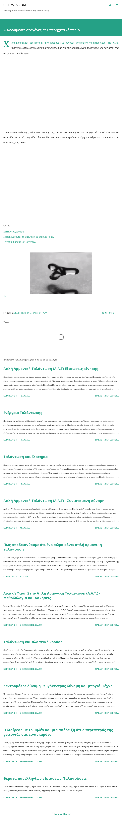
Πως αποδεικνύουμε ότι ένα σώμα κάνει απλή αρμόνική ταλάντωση (52, 547)
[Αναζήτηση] (110, 5)
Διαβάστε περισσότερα (107, 395)
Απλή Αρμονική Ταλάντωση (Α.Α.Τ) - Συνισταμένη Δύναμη (53, 500)
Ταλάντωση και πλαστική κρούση (33, 641)
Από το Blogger (61, 814)
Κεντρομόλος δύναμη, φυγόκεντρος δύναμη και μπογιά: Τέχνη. (58, 685)
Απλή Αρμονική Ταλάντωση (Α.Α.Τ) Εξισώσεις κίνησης (50, 368)
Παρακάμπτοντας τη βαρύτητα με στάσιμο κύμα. (28, 236)
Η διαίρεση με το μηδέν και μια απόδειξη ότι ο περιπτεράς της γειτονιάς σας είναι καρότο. (58, 732)
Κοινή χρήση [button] (108, 312)
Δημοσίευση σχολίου (31, 625)
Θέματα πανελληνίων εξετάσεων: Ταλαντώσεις (45, 778)
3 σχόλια (24, 576)
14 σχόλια (25, 483)
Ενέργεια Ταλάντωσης (22, 412)
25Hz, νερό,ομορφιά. (14, 231)
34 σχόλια (25, 527)
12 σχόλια (25, 395)
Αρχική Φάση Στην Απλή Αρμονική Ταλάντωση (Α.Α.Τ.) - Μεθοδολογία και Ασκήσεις (51, 595)
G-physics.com (14, 5)
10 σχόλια (25, 439)
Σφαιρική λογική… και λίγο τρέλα (30, 312)
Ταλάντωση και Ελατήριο (25, 456)
